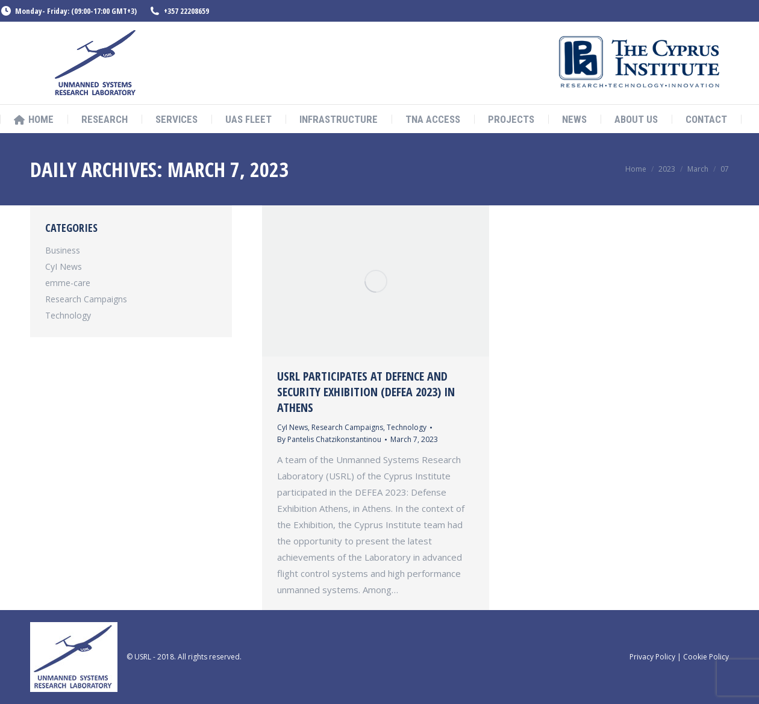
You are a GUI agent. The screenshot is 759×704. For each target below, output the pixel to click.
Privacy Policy (652, 657)
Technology (406, 427)
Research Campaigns (347, 427)
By (329, 439)
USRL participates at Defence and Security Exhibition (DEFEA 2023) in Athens (366, 392)
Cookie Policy (706, 657)
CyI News (292, 427)
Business (62, 250)
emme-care (67, 282)
